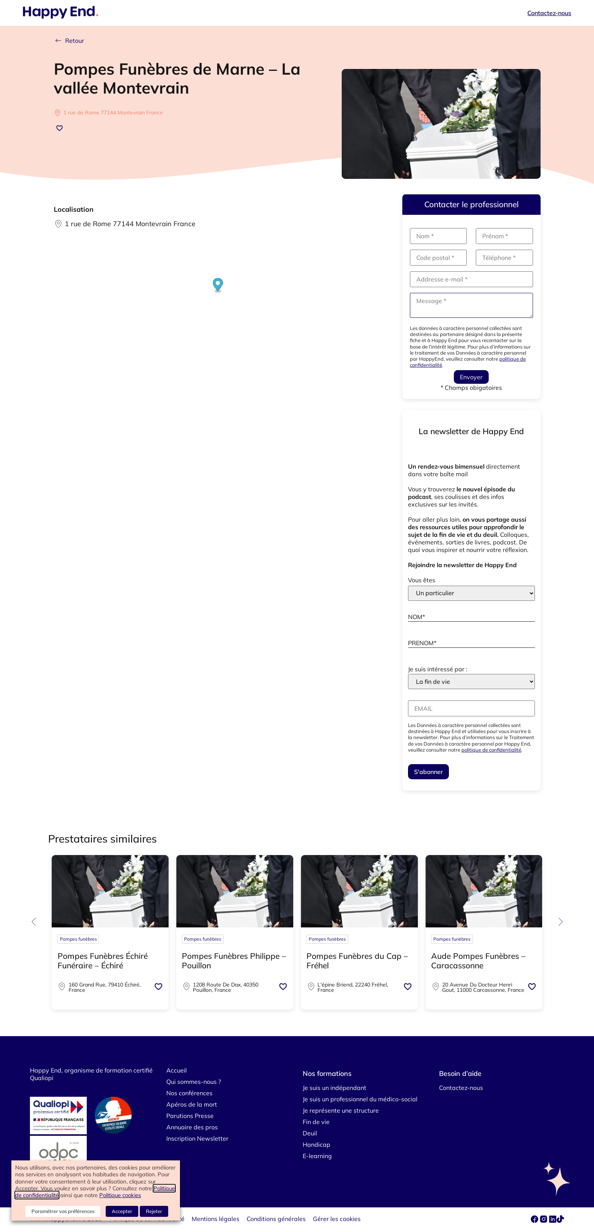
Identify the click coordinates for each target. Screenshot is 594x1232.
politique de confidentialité (491, 750)
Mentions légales (215, 1219)
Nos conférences (189, 1093)
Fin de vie (316, 1122)
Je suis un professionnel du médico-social (360, 1099)
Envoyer (471, 377)
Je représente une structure (341, 1110)
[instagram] (544, 1220)
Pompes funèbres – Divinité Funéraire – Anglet (108, 960)
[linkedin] (552, 1220)
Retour (69, 41)
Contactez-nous (549, 13)
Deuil (310, 1133)
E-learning (317, 1156)
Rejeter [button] (154, 1211)
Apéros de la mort (191, 1104)
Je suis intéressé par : (437, 669)
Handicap (316, 1144)
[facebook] (535, 1220)
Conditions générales (276, 1219)
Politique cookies (120, 1195)
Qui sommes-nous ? (193, 1081)
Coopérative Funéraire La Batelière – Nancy (477, 960)
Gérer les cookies (337, 1219)
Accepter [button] (122, 1211)
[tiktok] (560, 1220)
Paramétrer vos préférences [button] (62, 1211)
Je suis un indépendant (334, 1087)
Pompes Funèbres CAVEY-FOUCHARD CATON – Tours (234, 960)
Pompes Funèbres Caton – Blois (354, 960)
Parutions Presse (190, 1115)
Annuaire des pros (192, 1127)
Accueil (176, 1070)
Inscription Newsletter (197, 1138)
